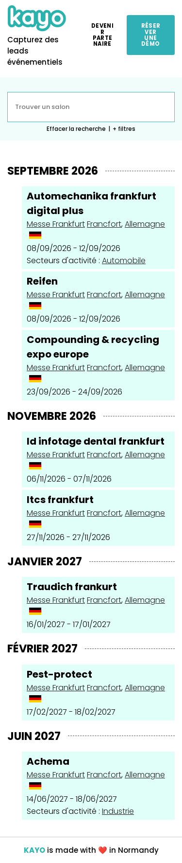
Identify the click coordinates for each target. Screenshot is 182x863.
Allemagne (145, 224)
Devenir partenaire (102, 35)
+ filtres (124, 129)
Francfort (104, 224)
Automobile (124, 260)
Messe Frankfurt (56, 224)
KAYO (34, 850)
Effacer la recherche (76, 129)
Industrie (118, 811)
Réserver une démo (151, 35)
